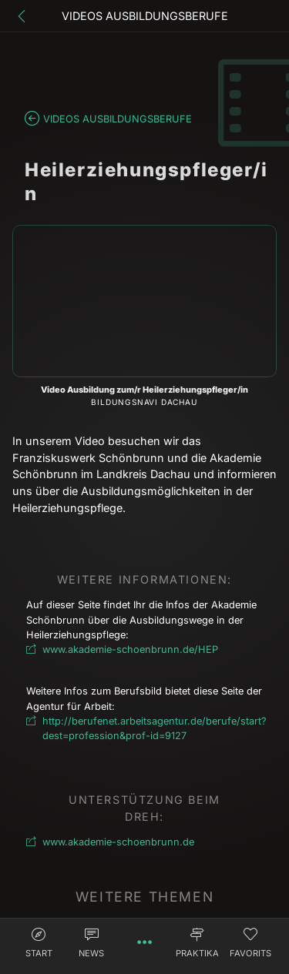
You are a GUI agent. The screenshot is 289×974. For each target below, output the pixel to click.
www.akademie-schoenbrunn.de (118, 842)
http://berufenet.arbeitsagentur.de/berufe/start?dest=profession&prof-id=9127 (152, 728)
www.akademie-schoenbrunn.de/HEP (130, 649)
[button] (39, 945)
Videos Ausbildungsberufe (117, 119)
